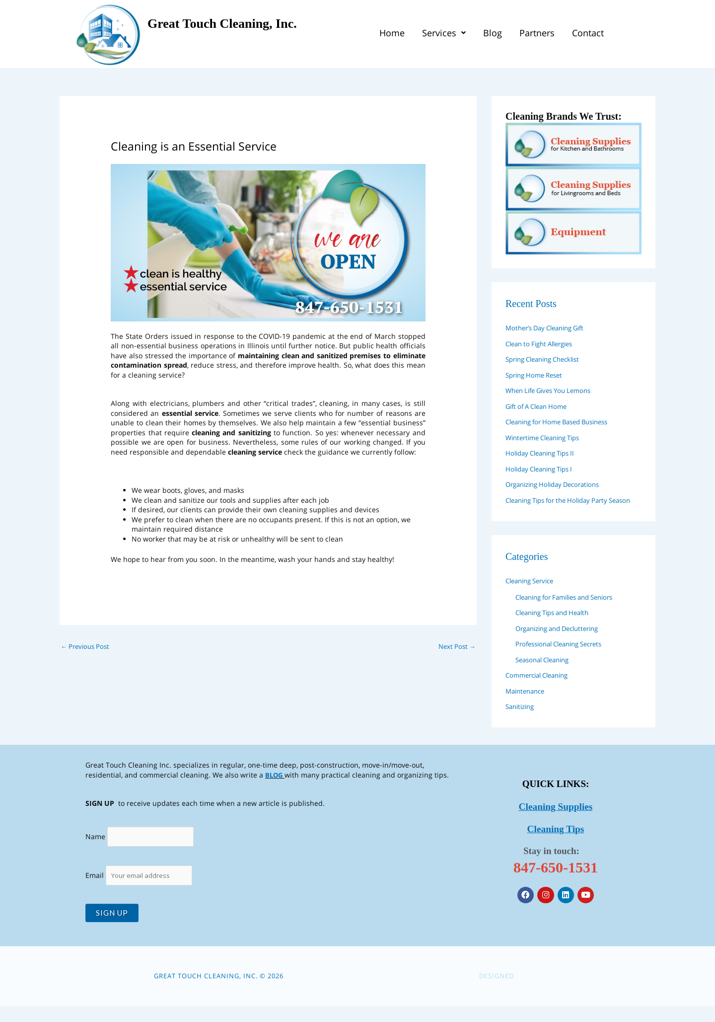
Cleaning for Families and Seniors (571, 611)
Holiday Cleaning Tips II (544, 453)
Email (140, 891)
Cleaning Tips (555, 843)
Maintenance (527, 704)
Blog (492, 34)
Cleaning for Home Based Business (563, 421)
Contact (588, 34)
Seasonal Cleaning (545, 673)
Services (444, 34)
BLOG (274, 788)
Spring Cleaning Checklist (547, 359)
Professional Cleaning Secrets (564, 657)
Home (392, 34)
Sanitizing (521, 720)
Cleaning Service (533, 594)
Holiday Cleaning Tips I (543, 468)
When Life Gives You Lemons (553, 390)
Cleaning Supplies (555, 821)
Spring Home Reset (537, 375)
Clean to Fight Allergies (543, 343)
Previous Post (87, 647)
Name (95, 851)
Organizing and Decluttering (562, 642)
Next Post (455, 647)
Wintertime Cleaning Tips (547, 437)
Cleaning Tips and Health (557, 626)
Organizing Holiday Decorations (558, 484)
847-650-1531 (555, 880)
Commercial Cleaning (540, 689)
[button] (444, 34)
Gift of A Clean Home (539, 406)
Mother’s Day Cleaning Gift (549, 327)
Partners (537, 34)
